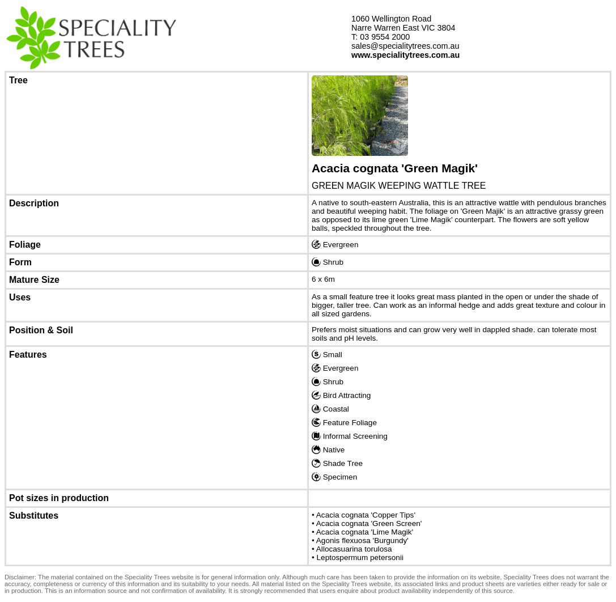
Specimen (334, 476)
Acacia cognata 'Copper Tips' (365, 515)
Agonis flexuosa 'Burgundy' (362, 540)
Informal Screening (350, 435)
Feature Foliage (344, 422)
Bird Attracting (341, 395)
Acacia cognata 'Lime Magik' (364, 532)
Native (328, 449)
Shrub (327, 261)
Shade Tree (337, 463)
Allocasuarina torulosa (354, 549)
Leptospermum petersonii (360, 557)
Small (327, 354)
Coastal (330, 408)
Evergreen (335, 244)
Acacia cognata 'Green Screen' (369, 523)
